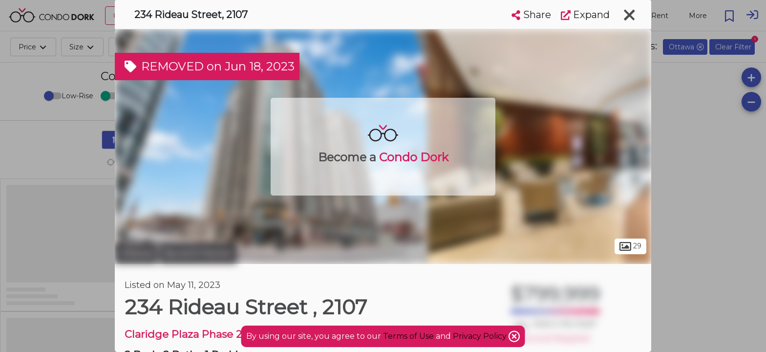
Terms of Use (408, 336)
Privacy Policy (481, 336)
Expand (585, 15)
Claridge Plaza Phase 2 (183, 334)
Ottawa (136, 253)
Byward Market (198, 253)
